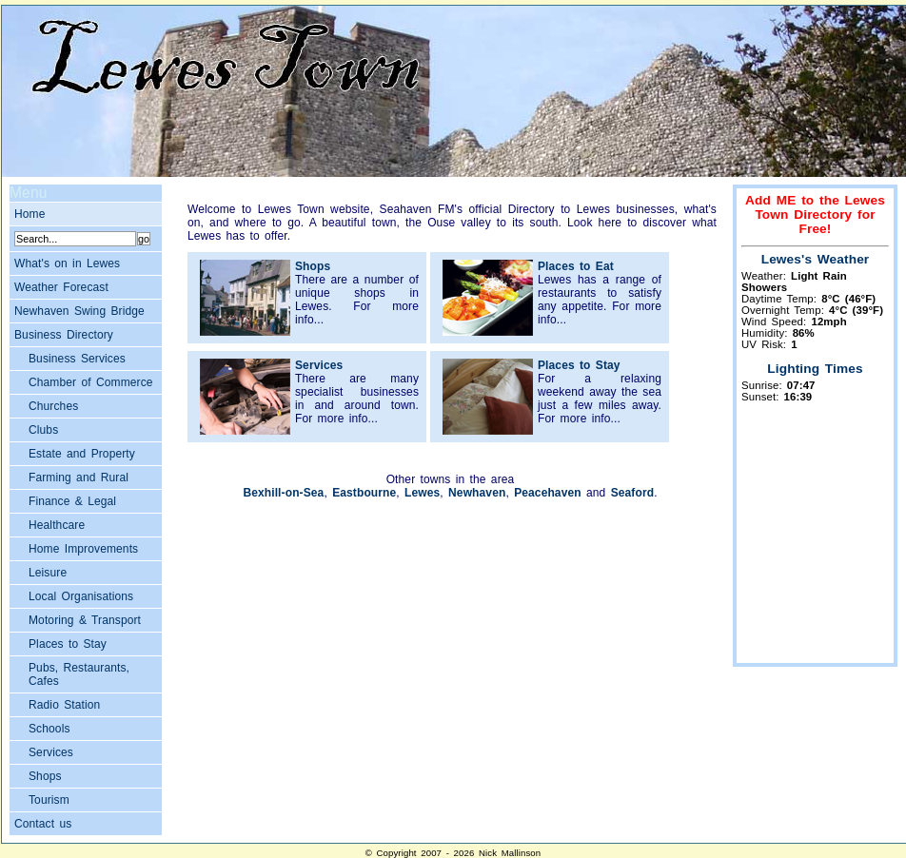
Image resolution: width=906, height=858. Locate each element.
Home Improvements (83, 549)
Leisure (48, 572)
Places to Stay (68, 644)
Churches (53, 406)
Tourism (49, 800)
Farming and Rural (78, 477)
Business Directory (63, 334)
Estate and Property (82, 453)
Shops (45, 776)
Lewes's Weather (815, 259)
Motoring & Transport (85, 620)
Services (51, 752)
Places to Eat (576, 266)
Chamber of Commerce (91, 382)
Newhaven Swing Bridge (79, 311)
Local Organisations (81, 596)
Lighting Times (814, 368)
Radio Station (64, 705)
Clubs (43, 430)
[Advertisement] (815, 542)
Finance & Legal (72, 501)
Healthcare (57, 525)
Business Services (77, 358)
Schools (49, 728)
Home (30, 214)
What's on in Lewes (67, 263)
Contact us (42, 823)
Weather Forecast (61, 287)
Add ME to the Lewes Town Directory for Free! (815, 214)
